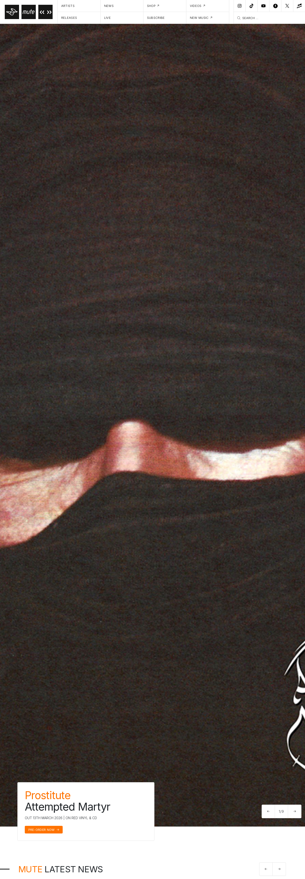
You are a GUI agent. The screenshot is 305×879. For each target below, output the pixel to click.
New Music (199, 18)
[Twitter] (287, 6)
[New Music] (299, 6)
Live (107, 18)
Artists (68, 6)
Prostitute (48, 795)
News (109, 6)
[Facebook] (275, 6)
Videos (196, 6)
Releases (69, 18)
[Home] (29, 12)
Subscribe (156, 18)
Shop (151, 6)
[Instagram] (239, 6)
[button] (268, 811)
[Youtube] (263, 6)
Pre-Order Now (41, 830)
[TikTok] (251, 6)
